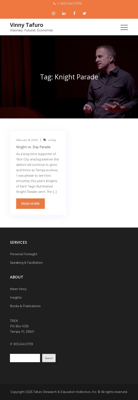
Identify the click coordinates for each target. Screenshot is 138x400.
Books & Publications (25, 306)
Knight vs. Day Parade (33, 147)
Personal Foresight (23, 254)
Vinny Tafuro (26, 24)
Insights (16, 297)
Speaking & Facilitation (26, 263)
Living (52, 140)
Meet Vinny (18, 289)
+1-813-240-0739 (69, 3)
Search (49, 358)
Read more (30, 204)
